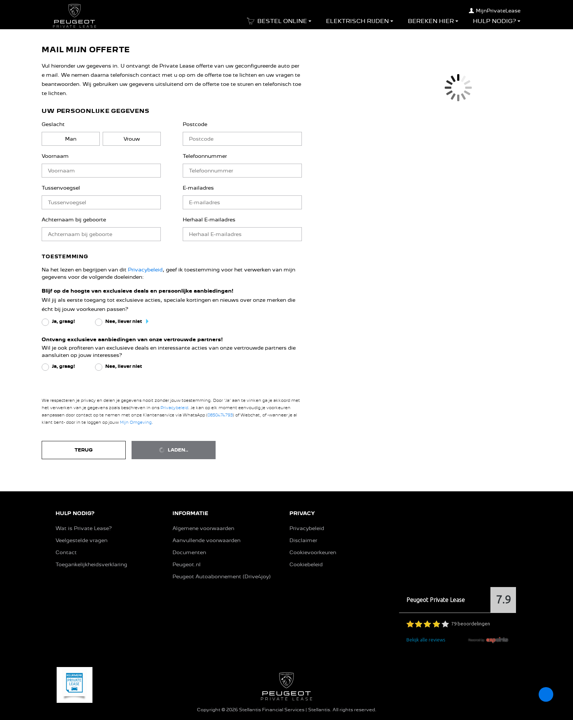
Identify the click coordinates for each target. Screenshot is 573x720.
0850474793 (220, 415)
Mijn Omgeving (136, 422)
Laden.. (173, 450)
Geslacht (53, 124)
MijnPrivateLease (494, 11)
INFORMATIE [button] (190, 513)
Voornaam (55, 156)
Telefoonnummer (205, 156)
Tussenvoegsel (61, 188)
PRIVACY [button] (302, 513)
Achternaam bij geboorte (74, 219)
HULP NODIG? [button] (75, 513)
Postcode (195, 124)
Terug (84, 450)
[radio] (71, 139)
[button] (277, 23)
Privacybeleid (145, 270)
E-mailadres (198, 188)
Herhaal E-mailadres (209, 219)
